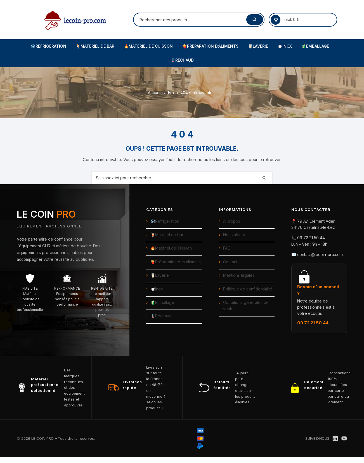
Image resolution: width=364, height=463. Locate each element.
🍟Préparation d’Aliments (210, 46)
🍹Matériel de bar (166, 234)
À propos (231, 221)
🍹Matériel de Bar (95, 46)
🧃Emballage (315, 46)
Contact (230, 261)
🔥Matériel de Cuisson (148, 46)
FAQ (227, 248)
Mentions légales (238, 275)
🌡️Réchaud (182, 60)
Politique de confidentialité (247, 289)
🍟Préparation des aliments (175, 261)
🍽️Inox (285, 46)
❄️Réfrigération (48, 46)
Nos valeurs (234, 234)
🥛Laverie (258, 46)
